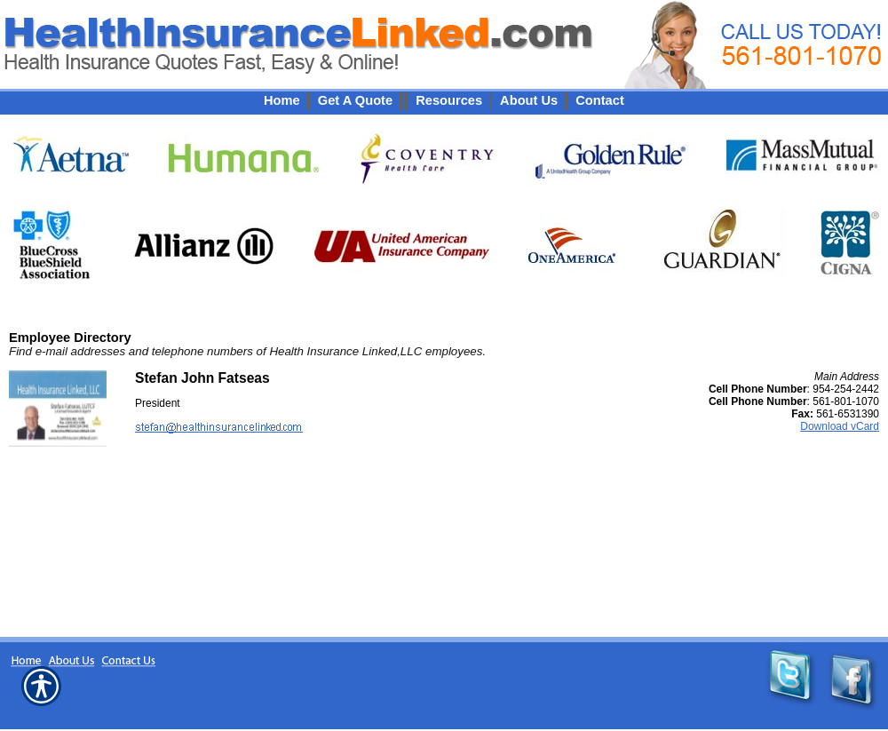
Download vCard (839, 426)
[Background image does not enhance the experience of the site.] (444, 100)
